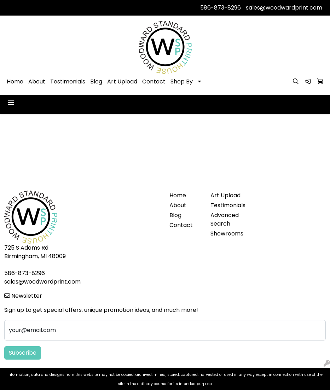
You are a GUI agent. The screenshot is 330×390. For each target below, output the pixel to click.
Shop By (181, 81)
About (36, 81)
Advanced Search (224, 219)
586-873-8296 (220, 8)
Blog (96, 81)
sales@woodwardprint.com (284, 8)
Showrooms (226, 233)
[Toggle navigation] (11, 102)
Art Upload (122, 81)
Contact (154, 81)
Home (15, 81)
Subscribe (22, 353)
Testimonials (67, 81)
